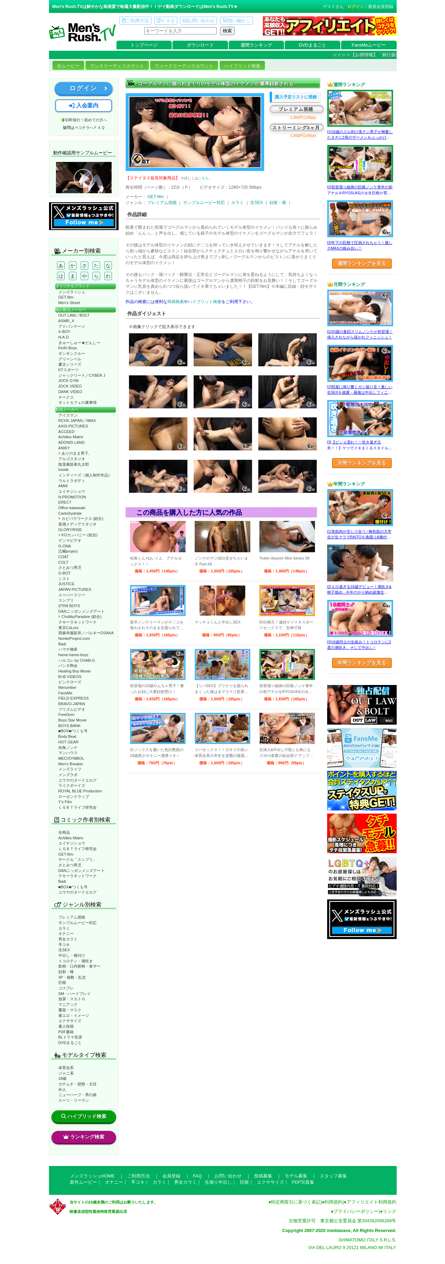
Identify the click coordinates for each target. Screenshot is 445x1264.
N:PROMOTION (72, 497)
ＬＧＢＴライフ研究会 (77, 807)
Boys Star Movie (72, 720)
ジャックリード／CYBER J (81, 375)
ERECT (65, 502)
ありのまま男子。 (75, 453)
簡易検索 (175, 301)
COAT (63, 557)
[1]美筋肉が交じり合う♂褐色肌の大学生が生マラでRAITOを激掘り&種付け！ (359, 537)
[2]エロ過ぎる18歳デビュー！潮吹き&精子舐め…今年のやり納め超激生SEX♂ (359, 592)
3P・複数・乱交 (72, 977)
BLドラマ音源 (70, 1037)
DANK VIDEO (70, 392)
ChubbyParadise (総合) (80, 616)
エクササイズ (69, 1021)
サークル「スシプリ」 (77, 859)
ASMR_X (66, 321)
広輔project (68, 551)
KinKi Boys (67, 348)
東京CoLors (68, 628)
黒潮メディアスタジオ (77, 524)
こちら (203, 178)
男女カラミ (68, 939)
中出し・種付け (71, 955)
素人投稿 (66, 1026)
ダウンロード (200, 45)
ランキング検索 (83, 1137)
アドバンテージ (71, 326)
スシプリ (66, 600)
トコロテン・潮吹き (75, 961)
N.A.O (63, 337)
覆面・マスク (69, 1010)
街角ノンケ (68, 747)
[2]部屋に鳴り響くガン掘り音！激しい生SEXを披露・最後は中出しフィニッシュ (360, 392)
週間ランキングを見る (362, 263)
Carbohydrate (70, 513)
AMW (63, 486)
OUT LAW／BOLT (74, 315)
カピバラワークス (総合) (81, 518)
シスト (64, 579)
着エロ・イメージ (73, 1015)
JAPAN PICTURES (74, 589)
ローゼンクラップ (73, 796)
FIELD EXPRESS (73, 698)
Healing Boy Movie (74, 671)
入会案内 (83, 105)
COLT (63, 562)
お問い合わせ (199, 20)
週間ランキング (256, 45)
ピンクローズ (69, 682)
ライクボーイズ (71, 785)
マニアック (68, 1004)
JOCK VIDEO (70, 386)
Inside (63, 469)
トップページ (143, 45)
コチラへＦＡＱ (91, 127)
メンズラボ (68, 775)
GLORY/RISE (70, 530)
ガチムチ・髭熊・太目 (77, 1084)
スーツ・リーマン (73, 1100)
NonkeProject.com (74, 638)
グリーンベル (69, 359)
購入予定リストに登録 (296, 97)
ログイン (355, 6)
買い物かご (236, 20)
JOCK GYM (68, 380)
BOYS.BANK (69, 726)
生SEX (64, 950)
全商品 (64, 832)
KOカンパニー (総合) (78, 535)
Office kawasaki (72, 508)
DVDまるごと (312, 45)
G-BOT (64, 573)
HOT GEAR (68, 742)
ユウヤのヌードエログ (77, 780)
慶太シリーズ (69, 364)
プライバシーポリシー (356, 1211)
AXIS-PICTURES (73, 426)
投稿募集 (263, 1176)
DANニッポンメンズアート (81, 611)
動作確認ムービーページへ (84, 177)
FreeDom (66, 714)
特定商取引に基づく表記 (296, 1202)
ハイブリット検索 (204, 301)
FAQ (197, 1176)
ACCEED (66, 432)
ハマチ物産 (68, 649)
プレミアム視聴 (71, 917)
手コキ (64, 945)
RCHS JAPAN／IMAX (77, 420)
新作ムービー (83, 1182)
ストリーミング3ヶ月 (296, 127)
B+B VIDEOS (70, 677)
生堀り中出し (218, 1182)
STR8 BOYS (69, 606)
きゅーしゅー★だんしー (79, 343)
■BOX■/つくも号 (73, 731)
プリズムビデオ (71, 709)
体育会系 (66, 1068)
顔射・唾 (66, 972)
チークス (66, 397)
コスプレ (66, 988)
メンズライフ (69, 769)
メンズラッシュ (71, 292)
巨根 (62, 982)
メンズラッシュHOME (92, 1176)
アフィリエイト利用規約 (371, 1202)
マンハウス (68, 753)
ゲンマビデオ (69, 540)
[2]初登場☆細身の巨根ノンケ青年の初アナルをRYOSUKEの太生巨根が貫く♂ (360, 193)
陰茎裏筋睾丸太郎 (73, 464)
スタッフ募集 (333, 1176)
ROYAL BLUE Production (80, 791)
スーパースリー (71, 595)
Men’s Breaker (70, 764)
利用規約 (333, 1202)
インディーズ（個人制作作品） (85, 475)
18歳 (62, 1078)
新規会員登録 (380, 6)
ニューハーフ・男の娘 (77, 1095)
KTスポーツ (68, 370)
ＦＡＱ (166, 20)
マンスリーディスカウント (117, 65)
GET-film (66, 297)
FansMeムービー (369, 45)
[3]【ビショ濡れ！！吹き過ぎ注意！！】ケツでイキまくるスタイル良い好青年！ (359, 448)
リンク (389, 1211)
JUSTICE (66, 584)
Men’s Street (69, 303)
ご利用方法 (135, 20)
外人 (62, 1089)
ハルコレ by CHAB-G (76, 660)
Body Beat (67, 736)
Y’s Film (65, 802)
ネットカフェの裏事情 (77, 402)
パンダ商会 (68, 665)
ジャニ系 (66, 1073)
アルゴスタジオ (71, 459)
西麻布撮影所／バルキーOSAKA (86, 633)
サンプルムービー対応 (77, 923)
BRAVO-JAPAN (71, 704)
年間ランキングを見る (362, 663)
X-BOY (64, 331)
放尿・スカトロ (71, 999)
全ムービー (68, 65)
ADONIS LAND (71, 442)
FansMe (65, 693)
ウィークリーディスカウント (184, 65)
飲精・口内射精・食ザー (79, 966)
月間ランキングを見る (362, 463)
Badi (62, 644)
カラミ (64, 928)
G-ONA (64, 546)
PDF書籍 (66, 1032)
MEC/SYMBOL (71, 758)
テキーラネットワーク (77, 622)
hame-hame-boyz (73, 655)
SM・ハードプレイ (74, 994)
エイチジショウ (71, 491)
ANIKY (64, 448)
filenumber (67, 687)
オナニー (66, 933)
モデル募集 (296, 1176)
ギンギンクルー (71, 353)
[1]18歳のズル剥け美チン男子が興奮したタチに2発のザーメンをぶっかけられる (360, 137)
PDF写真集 (303, 1182)
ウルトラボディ (71, 481)
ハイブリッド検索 (242, 65)
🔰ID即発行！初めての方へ (83, 120)
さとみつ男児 (69, 567)
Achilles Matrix (70, 437)
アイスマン (68, 415)
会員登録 (171, 1176)
